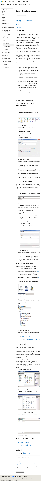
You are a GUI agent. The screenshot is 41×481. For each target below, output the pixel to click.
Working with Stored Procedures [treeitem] (7, 48)
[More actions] (39, 8)
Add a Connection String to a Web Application (24, 20)
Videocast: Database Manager (23, 443)
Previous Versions (9, 478)
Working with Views (26, 337)
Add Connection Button (20, 21)
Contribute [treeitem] (4, 65)
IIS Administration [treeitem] (5, 68)
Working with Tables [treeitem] (7, 50)
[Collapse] (13, 7)
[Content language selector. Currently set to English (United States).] (6, 476)
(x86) (18, 95)
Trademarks (8, 480)
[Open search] (36, 1)
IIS (18, 7)
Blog (14, 478)
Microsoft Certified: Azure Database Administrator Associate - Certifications (26, 464)
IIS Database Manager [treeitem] (6, 56)
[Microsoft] (2, 1)
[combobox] (7, 9)
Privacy (23, 478)
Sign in (38, 1)
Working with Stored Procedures (33, 339)
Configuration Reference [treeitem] (6, 67)
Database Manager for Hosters (23, 442)
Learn (16, 7)
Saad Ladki (19, 27)
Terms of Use (3, 480)
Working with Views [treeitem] (7, 46)
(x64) (18, 96)
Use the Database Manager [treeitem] (8, 44)
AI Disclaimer (3, 478)
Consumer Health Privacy (30, 478)
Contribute (18, 478)
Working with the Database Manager (24, 445)
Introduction (18, 18)
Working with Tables (26, 336)
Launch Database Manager (20, 23)
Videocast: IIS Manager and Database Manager (26, 441)
